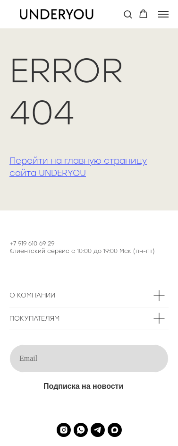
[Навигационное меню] (163, 14)
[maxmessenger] (115, 430)
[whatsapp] (81, 430)
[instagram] (64, 430)
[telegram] (98, 430)
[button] (127, 13)
